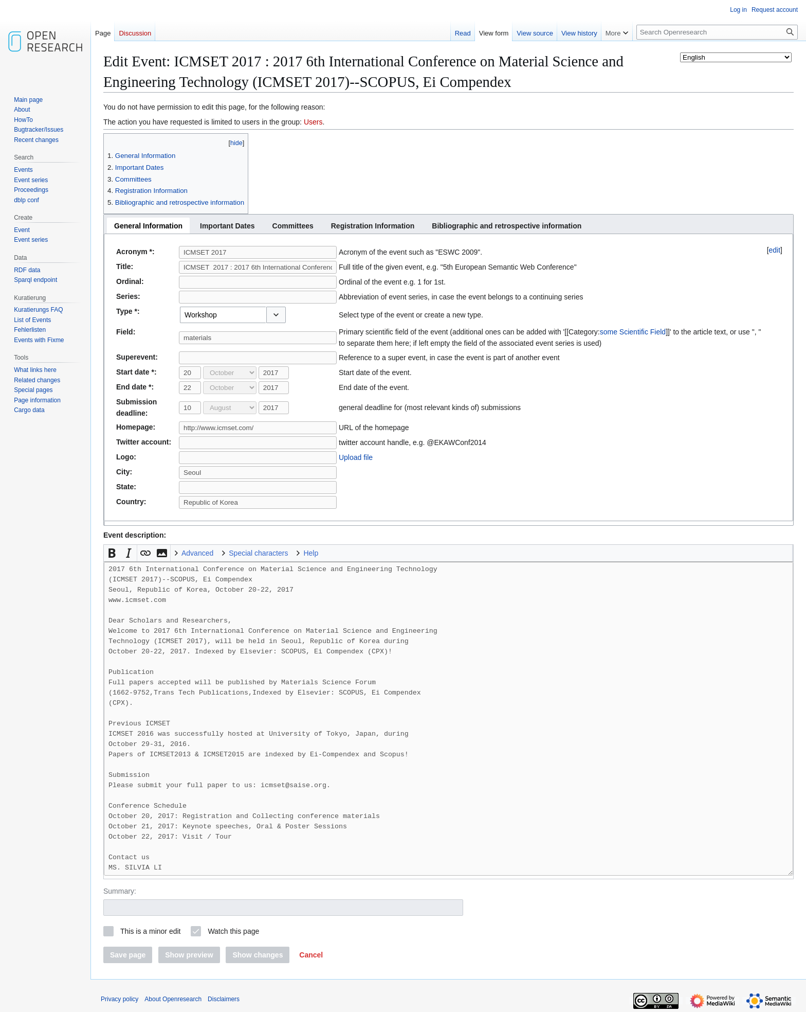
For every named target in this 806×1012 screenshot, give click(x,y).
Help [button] (310, 553)
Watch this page (233, 931)
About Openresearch (173, 999)
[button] (276, 315)
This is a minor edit (150, 931)
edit (775, 250)
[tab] (148, 226)
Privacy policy (119, 999)
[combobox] (223, 315)
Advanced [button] (197, 553)
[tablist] (448, 224)
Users (313, 122)
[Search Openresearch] (717, 32)
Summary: (119, 891)
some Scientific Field (633, 332)
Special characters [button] (258, 553)
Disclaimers (224, 999)
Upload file (356, 457)
